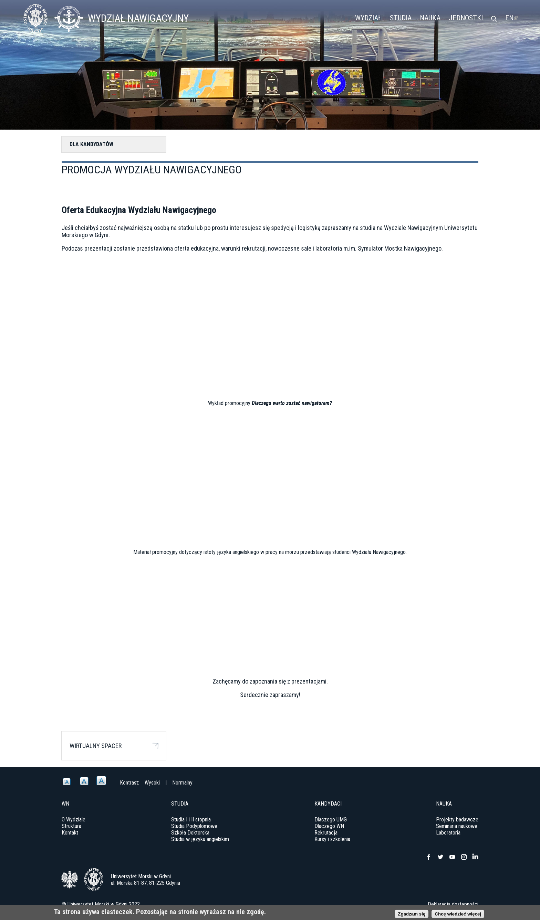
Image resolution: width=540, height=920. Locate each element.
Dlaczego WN (329, 826)
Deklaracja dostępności (453, 904)
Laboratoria (448, 832)
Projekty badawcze (457, 819)
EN (511, 18)
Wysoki (152, 782)
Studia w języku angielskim (200, 839)
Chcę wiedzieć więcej (458, 914)
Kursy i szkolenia (332, 839)
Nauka (430, 18)
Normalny (182, 782)
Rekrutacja (326, 832)
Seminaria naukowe (456, 826)
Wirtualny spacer (96, 746)
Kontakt (70, 832)
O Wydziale (73, 819)
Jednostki (466, 18)
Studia (401, 18)
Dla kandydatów (91, 144)
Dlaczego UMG (330, 819)
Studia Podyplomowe (194, 826)
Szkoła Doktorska (190, 832)
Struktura (71, 826)
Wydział (368, 18)
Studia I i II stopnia (191, 819)
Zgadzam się (411, 914)
